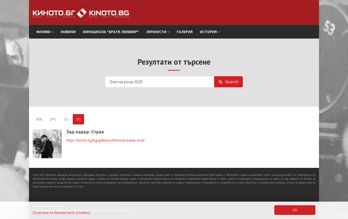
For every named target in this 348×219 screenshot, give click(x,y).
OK (294, 210)
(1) (66, 119)
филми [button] (44, 31)
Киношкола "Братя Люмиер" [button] (111, 31)
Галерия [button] (185, 31)
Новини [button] (68, 31)
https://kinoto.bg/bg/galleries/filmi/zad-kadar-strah (105, 140)
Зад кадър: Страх (85, 132)
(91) (53, 119)
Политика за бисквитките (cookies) (61, 212)
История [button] (210, 31)
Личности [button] (157, 31)
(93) (39, 119)
